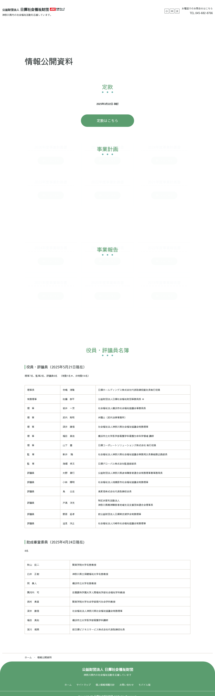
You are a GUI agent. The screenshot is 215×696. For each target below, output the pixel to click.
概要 (56, 30)
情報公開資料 (118, 30)
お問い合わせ (168, 30)
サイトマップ (83, 679)
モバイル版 (144, 679)
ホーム (43, 30)
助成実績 (70, 30)
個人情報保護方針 (105, 679)
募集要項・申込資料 (93, 30)
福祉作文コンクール (143, 30)
